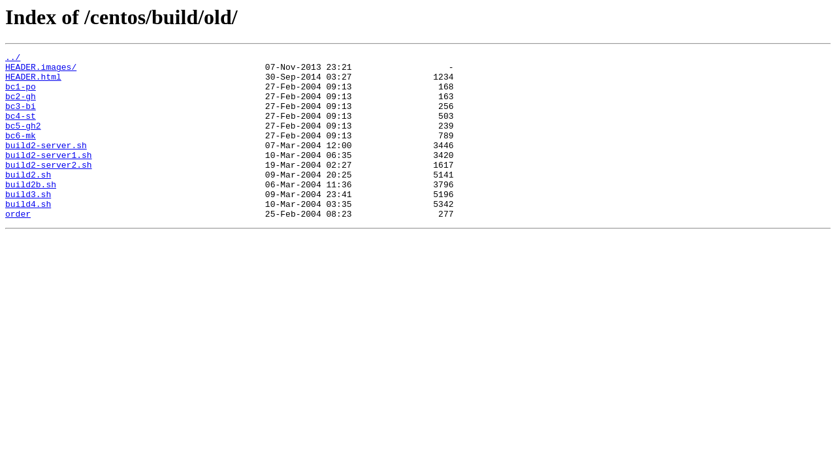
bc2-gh (20, 106)
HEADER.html (33, 82)
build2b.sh (30, 211)
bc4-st (20, 129)
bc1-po (20, 94)
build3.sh (28, 223)
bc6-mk (20, 153)
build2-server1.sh (48, 176)
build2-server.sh (46, 164)
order (18, 247)
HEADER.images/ (40, 70)
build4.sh (28, 235)
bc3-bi (20, 117)
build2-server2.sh (48, 188)
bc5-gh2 (23, 141)
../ (12, 59)
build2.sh (28, 200)
